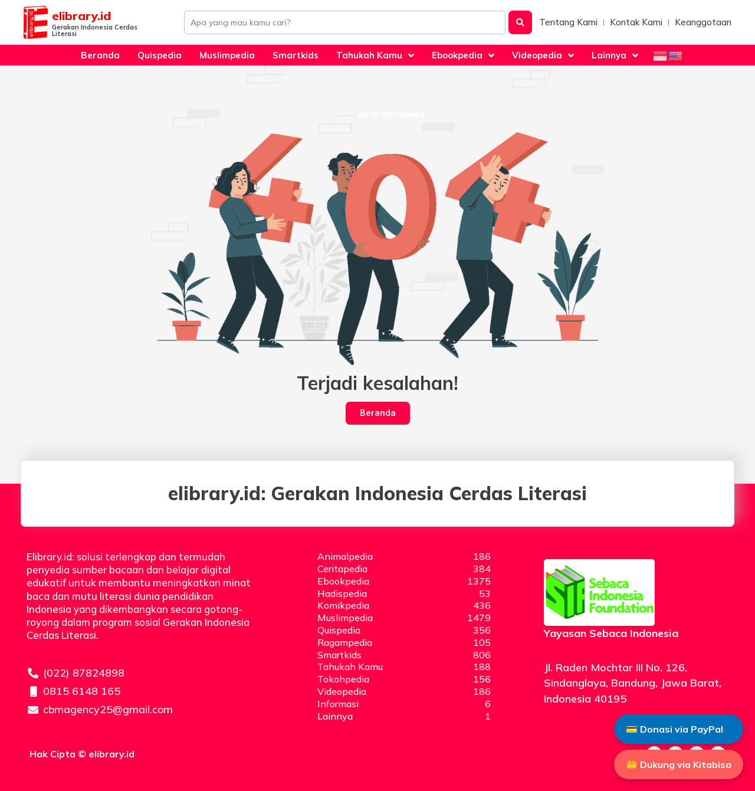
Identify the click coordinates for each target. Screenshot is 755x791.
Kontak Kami (636, 22)
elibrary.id (81, 15)
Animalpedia (345, 556)
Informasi (338, 704)
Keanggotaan (703, 22)
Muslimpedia (345, 617)
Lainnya (335, 716)
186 (482, 556)
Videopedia (341, 691)
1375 (479, 581)
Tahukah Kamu (350, 666)
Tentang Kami (568, 22)
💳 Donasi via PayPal (674, 728)
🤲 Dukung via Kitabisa (678, 764)
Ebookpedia (343, 581)
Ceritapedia (342, 569)
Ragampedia (344, 642)
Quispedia (338, 630)
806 (482, 655)
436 (482, 605)
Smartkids (339, 655)
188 (482, 666)
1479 (479, 617)
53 (485, 593)
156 (482, 679)
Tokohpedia (343, 679)
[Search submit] (520, 22)
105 (482, 642)
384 (482, 569)
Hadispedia (342, 593)
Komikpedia (343, 605)
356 (482, 630)
